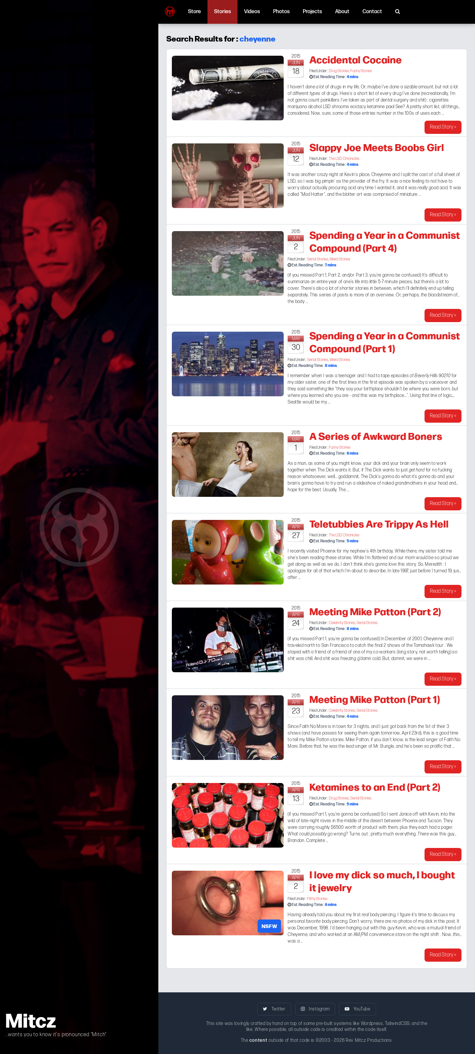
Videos (252, 12)
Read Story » (443, 127)
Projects (312, 12)
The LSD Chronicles (344, 158)
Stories (222, 12)
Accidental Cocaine (355, 59)
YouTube (357, 1009)
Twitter (274, 1009)
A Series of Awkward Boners (375, 435)
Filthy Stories (317, 898)
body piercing (379, 915)
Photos (281, 12)
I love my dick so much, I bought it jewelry (382, 880)
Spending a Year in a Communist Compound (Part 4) (384, 241)
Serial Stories (317, 259)
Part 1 (320, 275)
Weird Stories (340, 259)
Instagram (315, 1009)
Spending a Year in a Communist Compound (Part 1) (384, 341)
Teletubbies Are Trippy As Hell (379, 523)
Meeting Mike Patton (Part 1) (374, 698)
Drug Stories (339, 71)
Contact (372, 12)
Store (194, 12)
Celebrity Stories (342, 622)
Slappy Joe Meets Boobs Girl (376, 146)
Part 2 (334, 275)
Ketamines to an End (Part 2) (374, 786)
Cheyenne (297, 934)
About (342, 12)
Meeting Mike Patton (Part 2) (375, 611)
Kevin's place (357, 174)
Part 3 (362, 275)
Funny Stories (361, 71)
